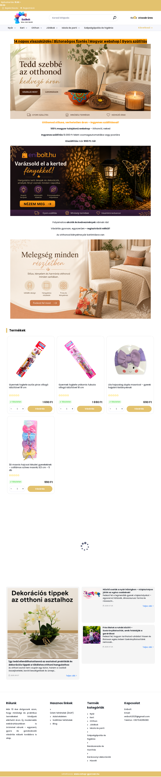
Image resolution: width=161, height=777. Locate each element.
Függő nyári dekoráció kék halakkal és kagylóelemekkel (82, 557)
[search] (115, 19)
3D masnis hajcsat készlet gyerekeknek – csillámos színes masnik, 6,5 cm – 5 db (30, 468)
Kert (22, 27)
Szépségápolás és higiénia (98, 27)
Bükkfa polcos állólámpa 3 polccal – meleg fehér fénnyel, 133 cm (145, 557)
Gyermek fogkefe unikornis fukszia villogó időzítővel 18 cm (77, 386)
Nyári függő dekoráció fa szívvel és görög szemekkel (114, 557)
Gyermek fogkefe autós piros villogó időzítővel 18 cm (28, 386)
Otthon (35, 27)
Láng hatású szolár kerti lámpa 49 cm (52, 555)
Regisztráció (29, 8)
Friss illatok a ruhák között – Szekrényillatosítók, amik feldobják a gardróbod (122, 631)
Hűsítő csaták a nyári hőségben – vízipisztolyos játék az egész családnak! (128, 591)
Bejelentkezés (11, 8)
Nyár (10, 27)
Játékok (50, 27)
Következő (144, 27)
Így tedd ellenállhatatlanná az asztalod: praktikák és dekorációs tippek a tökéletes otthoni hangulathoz (40, 663)
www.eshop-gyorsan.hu (86, 774)
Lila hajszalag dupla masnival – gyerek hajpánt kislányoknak (129, 386)
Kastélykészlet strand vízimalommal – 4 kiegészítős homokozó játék (20, 558)
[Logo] (23, 18)
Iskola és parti (69, 27)
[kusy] (17, 409)
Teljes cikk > (71, 676)
